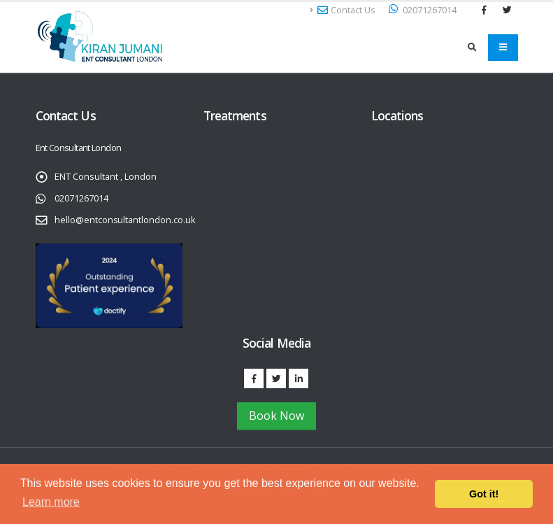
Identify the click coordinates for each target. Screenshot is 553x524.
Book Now (276, 415)
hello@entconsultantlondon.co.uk (125, 220)
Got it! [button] (483, 494)
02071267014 (81, 198)
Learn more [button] (51, 502)
